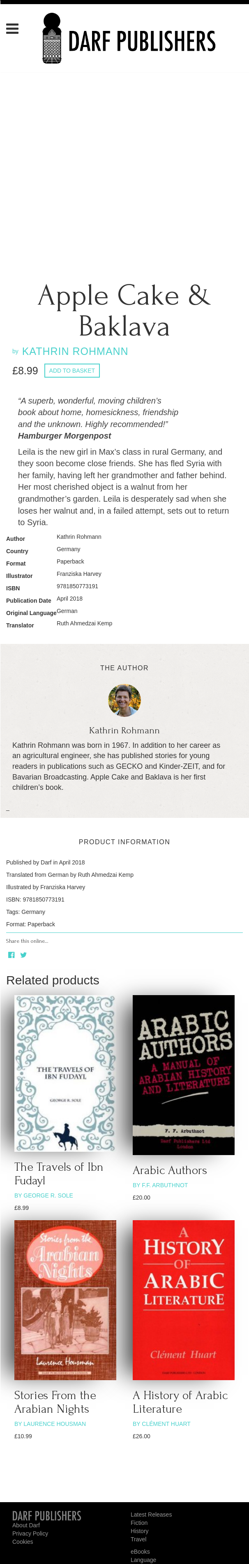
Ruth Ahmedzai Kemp (84, 623)
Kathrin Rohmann (79, 536)
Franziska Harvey (79, 574)
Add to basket (72, 370)
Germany (69, 549)
